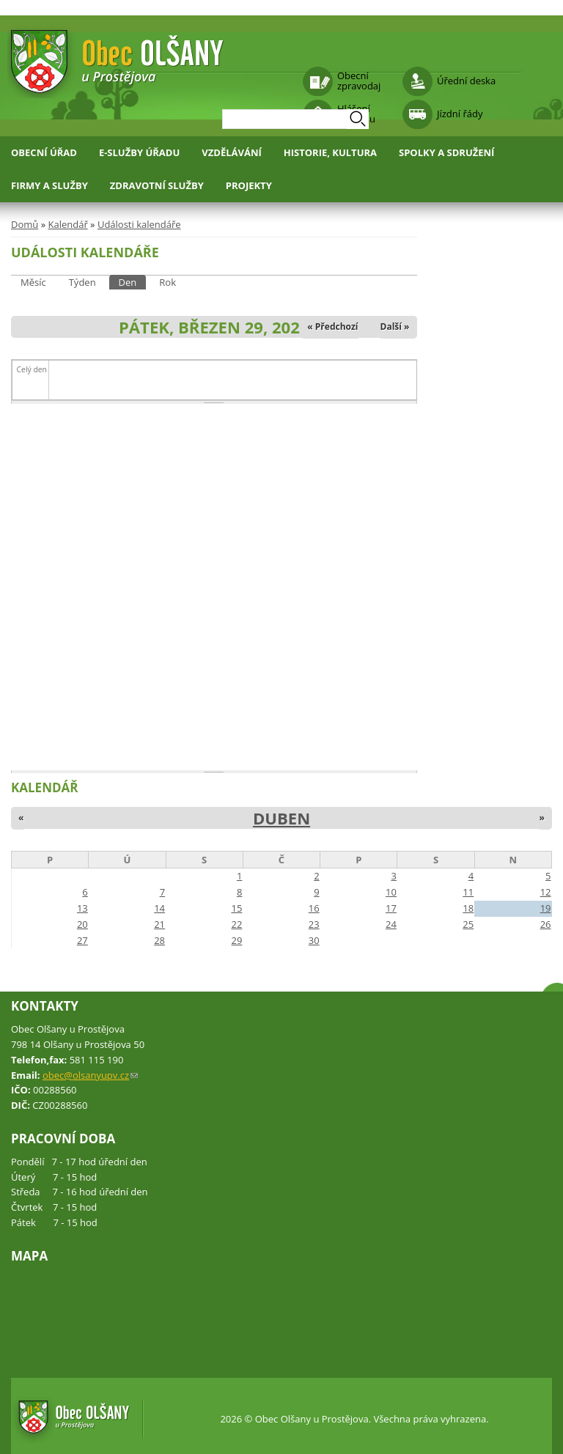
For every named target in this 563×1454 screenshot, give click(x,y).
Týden (82, 282)
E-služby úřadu (139, 152)
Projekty (249, 185)
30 (314, 940)
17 (391, 908)
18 (468, 908)
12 (545, 891)
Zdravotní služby (157, 185)
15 (236, 908)
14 (159, 908)
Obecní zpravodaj (358, 80)
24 (391, 924)
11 (468, 891)
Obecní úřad (44, 152)
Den (133, 282)
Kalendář (67, 224)
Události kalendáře (139, 224)
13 (82, 908)
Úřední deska (466, 80)
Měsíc (33, 282)
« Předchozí (332, 326)
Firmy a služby (49, 185)
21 (159, 924)
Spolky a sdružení (446, 152)
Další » (395, 326)
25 (468, 924)
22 (236, 924)
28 (159, 940)
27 (82, 940)
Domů (24, 224)
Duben (281, 818)
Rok (167, 282)
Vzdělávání (232, 152)
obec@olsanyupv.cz (90, 1075)
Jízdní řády (459, 113)
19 (545, 908)
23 (314, 924)
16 (314, 908)
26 (545, 924)
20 (82, 924)
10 (391, 891)
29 (236, 940)
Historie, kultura (330, 152)
